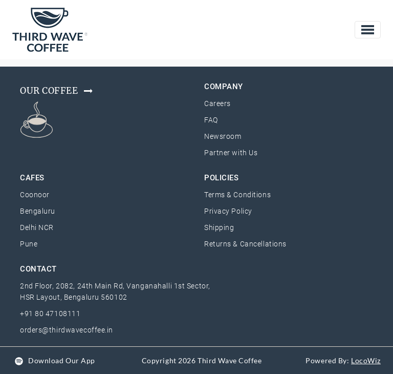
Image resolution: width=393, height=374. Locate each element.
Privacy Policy (228, 211)
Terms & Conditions (237, 195)
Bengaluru (37, 211)
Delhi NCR (37, 227)
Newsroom (222, 136)
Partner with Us (230, 153)
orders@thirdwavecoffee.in (66, 330)
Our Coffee (57, 90)
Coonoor (35, 195)
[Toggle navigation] (368, 29)
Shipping (219, 227)
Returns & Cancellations (245, 244)
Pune (28, 244)
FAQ (211, 120)
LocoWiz (366, 360)
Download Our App (61, 360)
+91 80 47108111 (50, 313)
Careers (217, 103)
